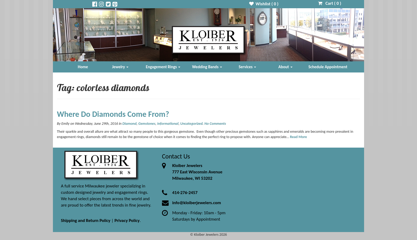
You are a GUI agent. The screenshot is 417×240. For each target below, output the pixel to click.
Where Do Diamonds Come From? (113, 114)
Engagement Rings (163, 66)
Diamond (129, 123)
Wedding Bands (207, 66)
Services (247, 66)
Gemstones (146, 123)
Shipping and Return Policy (85, 220)
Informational (167, 123)
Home (83, 66)
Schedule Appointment (327, 66)
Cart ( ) (329, 3)
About (285, 66)
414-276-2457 (184, 192)
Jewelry (120, 66)
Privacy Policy (127, 220)
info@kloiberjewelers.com (196, 202)
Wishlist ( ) (264, 4)
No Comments (215, 123)
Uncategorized (191, 123)
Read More (298, 137)
